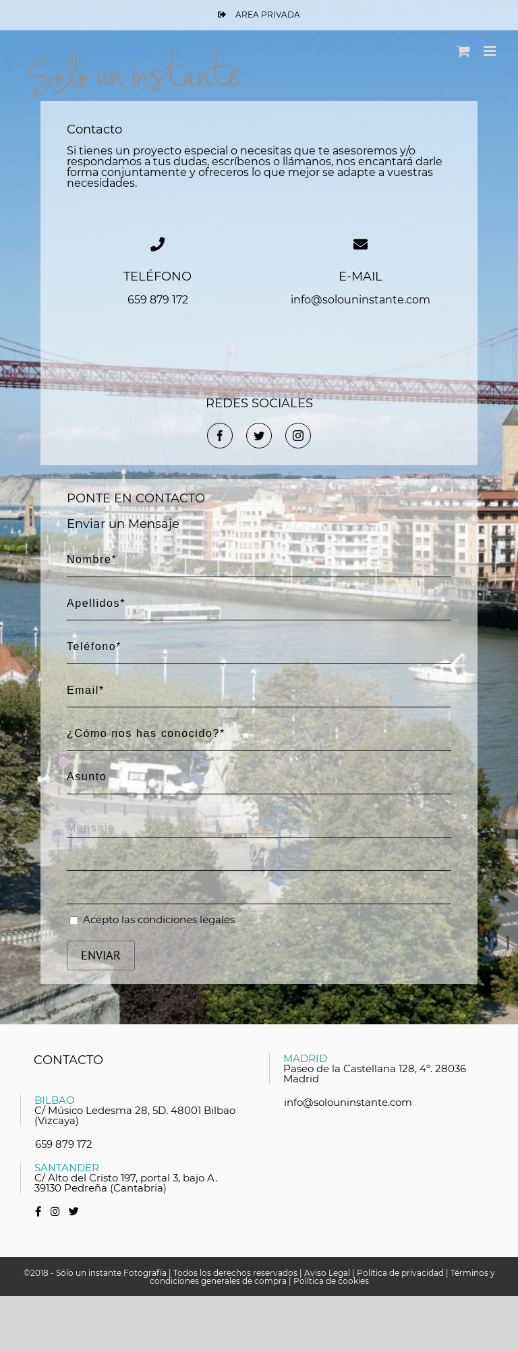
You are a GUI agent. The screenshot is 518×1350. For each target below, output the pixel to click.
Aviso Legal (327, 1273)
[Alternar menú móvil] (491, 51)
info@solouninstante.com (348, 1102)
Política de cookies (331, 1281)
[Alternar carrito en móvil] (463, 51)
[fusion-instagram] (298, 435)
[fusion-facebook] (220, 435)
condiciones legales (186, 919)
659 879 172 (63, 1144)
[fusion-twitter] (259, 435)
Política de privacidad (400, 1273)
